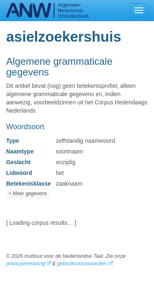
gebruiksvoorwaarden (81, 263)
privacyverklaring (25, 263)
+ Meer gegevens (28, 193)
